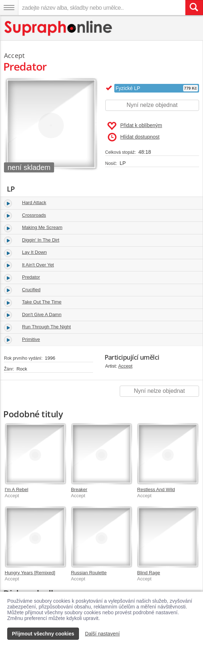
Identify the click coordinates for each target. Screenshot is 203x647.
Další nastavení (102, 634)
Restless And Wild (156, 489)
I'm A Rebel (16, 489)
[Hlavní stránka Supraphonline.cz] (58, 28)
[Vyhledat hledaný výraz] (194, 7)
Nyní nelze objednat (152, 105)
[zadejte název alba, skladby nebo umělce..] (101, 7)
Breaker (79, 489)
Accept (125, 366)
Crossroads (34, 215)
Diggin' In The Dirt (40, 240)
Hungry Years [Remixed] (30, 572)
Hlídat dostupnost (134, 137)
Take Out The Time (42, 302)
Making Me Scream (42, 227)
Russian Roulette (89, 572)
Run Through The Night (46, 326)
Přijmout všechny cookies (43, 634)
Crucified (31, 289)
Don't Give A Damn (41, 314)
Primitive (31, 339)
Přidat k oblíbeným (134, 126)
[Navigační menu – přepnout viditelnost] (9, 7)
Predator (31, 277)
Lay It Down (34, 252)
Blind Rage (148, 572)
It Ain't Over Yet (38, 265)
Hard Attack (34, 202)
